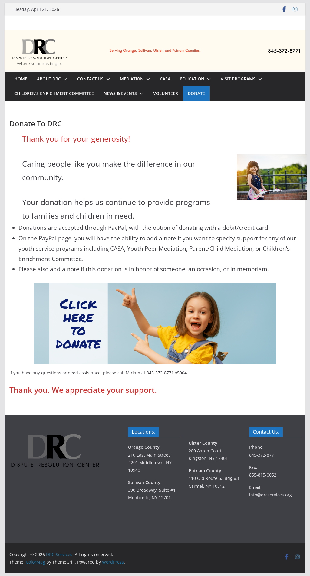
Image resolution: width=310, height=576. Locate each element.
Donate (196, 93)
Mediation (131, 79)
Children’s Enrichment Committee (54, 93)
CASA (165, 79)
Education (192, 79)
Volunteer (165, 93)
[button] (64, 79)
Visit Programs (238, 79)
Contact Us (90, 79)
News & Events (120, 93)
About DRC (49, 79)
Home (20, 79)
